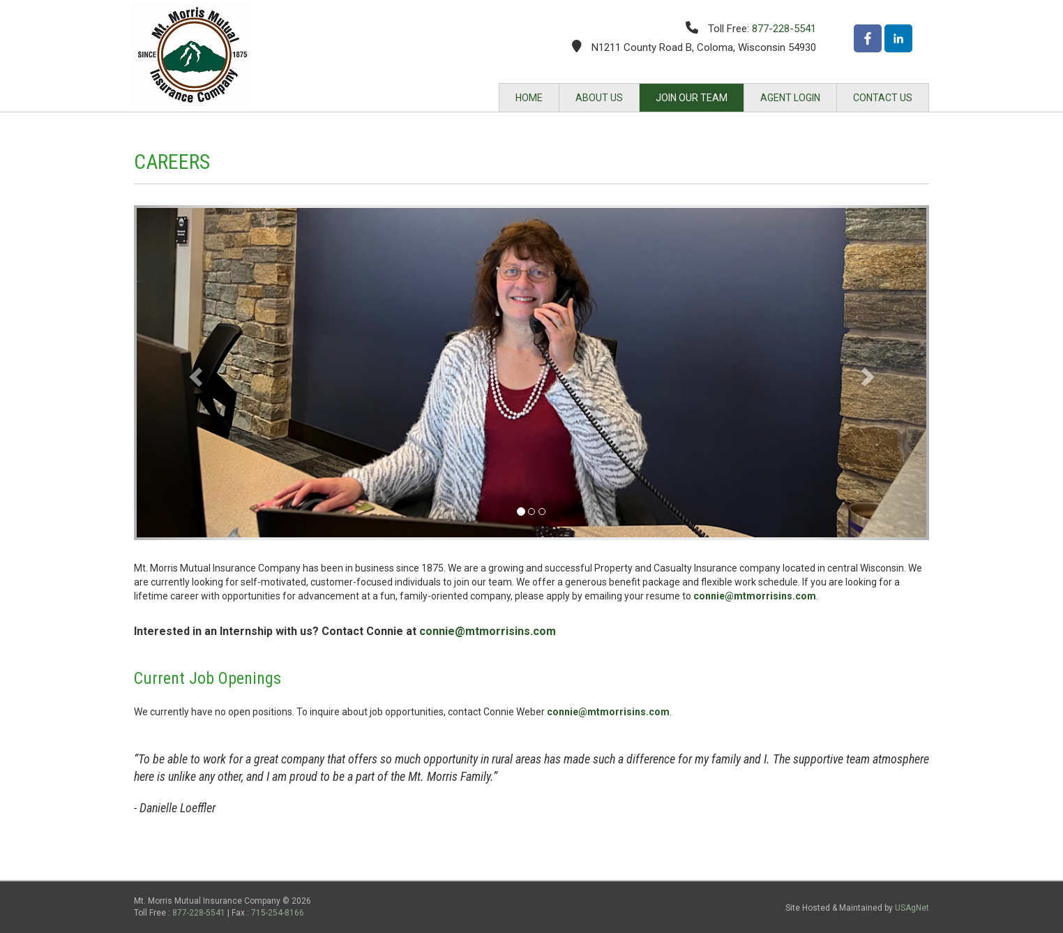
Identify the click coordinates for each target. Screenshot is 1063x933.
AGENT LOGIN (790, 97)
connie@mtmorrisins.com (754, 596)
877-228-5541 (784, 28)
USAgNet (912, 908)
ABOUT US (599, 97)
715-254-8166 (277, 913)
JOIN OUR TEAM (691, 97)
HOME (529, 97)
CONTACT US (882, 97)
